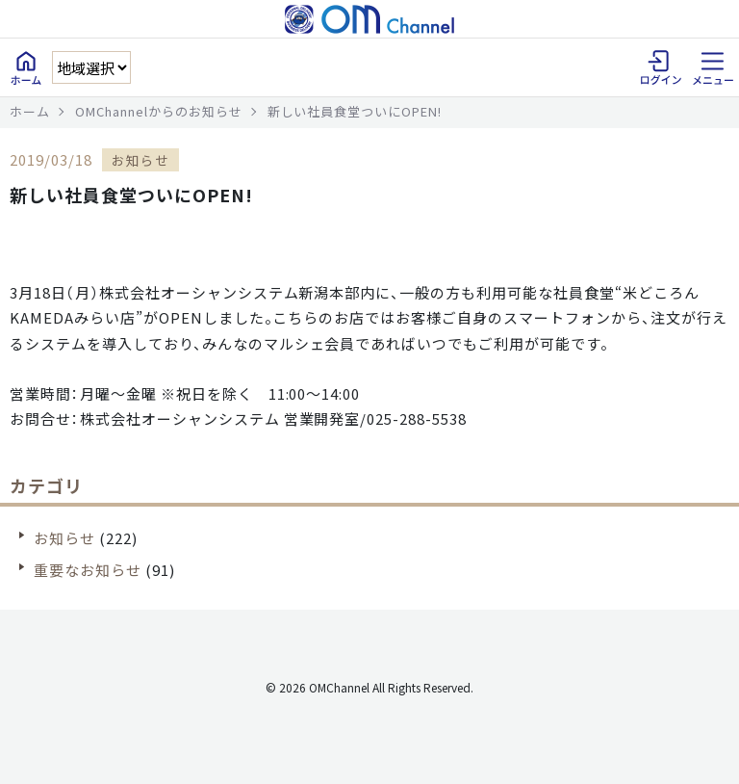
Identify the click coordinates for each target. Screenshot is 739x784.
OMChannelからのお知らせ (158, 111)
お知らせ (64, 538)
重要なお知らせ (87, 570)
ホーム (30, 111)
